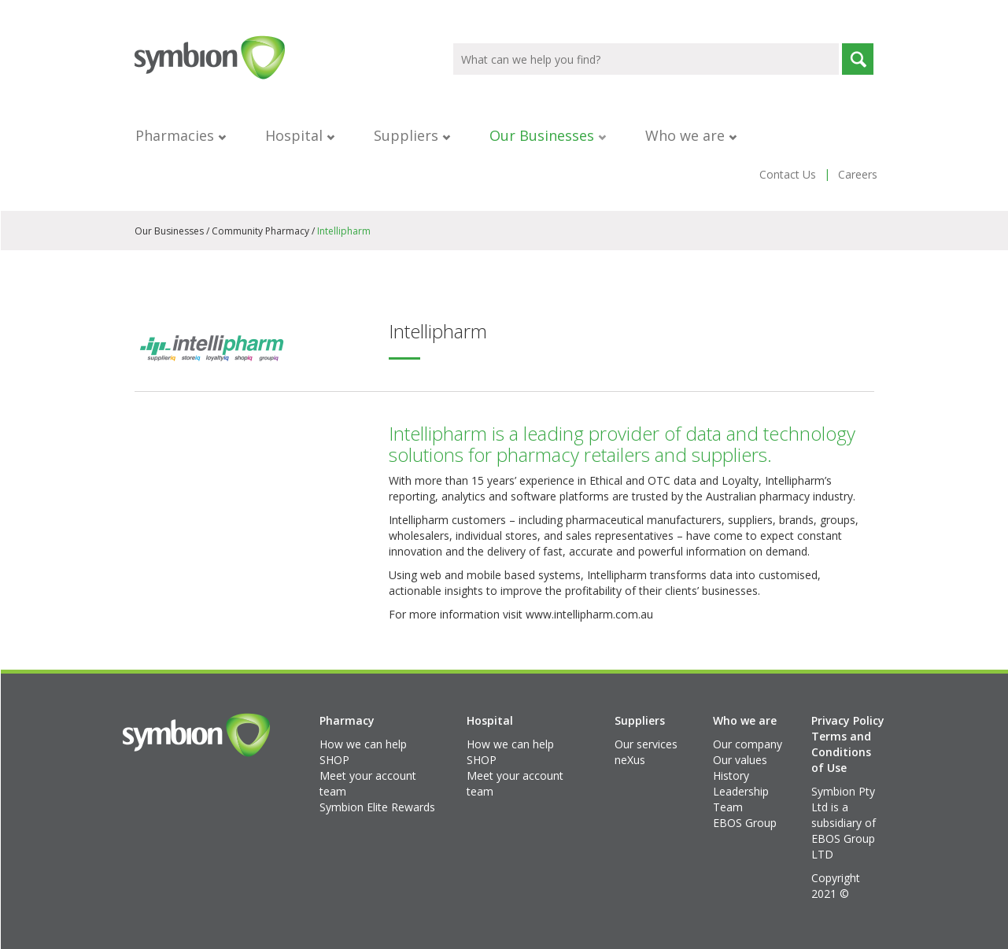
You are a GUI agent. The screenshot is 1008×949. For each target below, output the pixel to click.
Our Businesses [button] (547, 135)
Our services (646, 744)
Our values (740, 759)
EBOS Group (745, 822)
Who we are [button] (691, 135)
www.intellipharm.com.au (589, 614)
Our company (747, 744)
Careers (857, 174)
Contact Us (787, 174)
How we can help (363, 744)
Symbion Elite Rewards (377, 806)
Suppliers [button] (412, 135)
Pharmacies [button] (180, 135)
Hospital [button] (299, 135)
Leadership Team (741, 799)
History (731, 775)
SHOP (334, 759)
